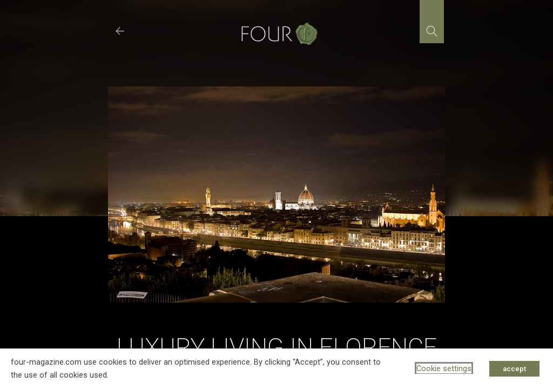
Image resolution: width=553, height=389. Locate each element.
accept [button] (514, 369)
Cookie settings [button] (443, 368)
